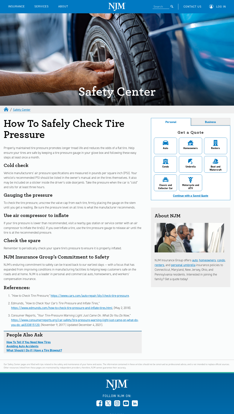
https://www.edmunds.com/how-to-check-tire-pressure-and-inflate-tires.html (61, 308)
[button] (218, 6)
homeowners (207, 260)
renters (159, 265)
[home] (6, 110)
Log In (221, 6)
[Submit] (172, 6)
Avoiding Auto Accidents (22, 346)
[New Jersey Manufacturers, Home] (117, 389)
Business (210, 122)
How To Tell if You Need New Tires (28, 342)
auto (195, 260)
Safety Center (22, 110)
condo (221, 260)
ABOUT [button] (63, 6)
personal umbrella (183, 265)
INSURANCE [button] (16, 6)
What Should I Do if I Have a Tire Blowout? (34, 350)
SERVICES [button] (41, 6)
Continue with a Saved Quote (190, 195)
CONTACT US (192, 6)
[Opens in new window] (99, 405)
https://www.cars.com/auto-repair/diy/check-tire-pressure (90, 296)
